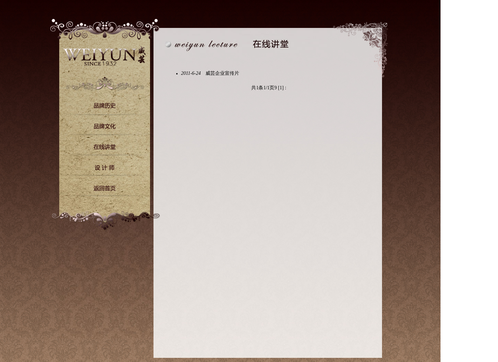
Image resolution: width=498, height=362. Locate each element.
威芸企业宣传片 (221, 73)
